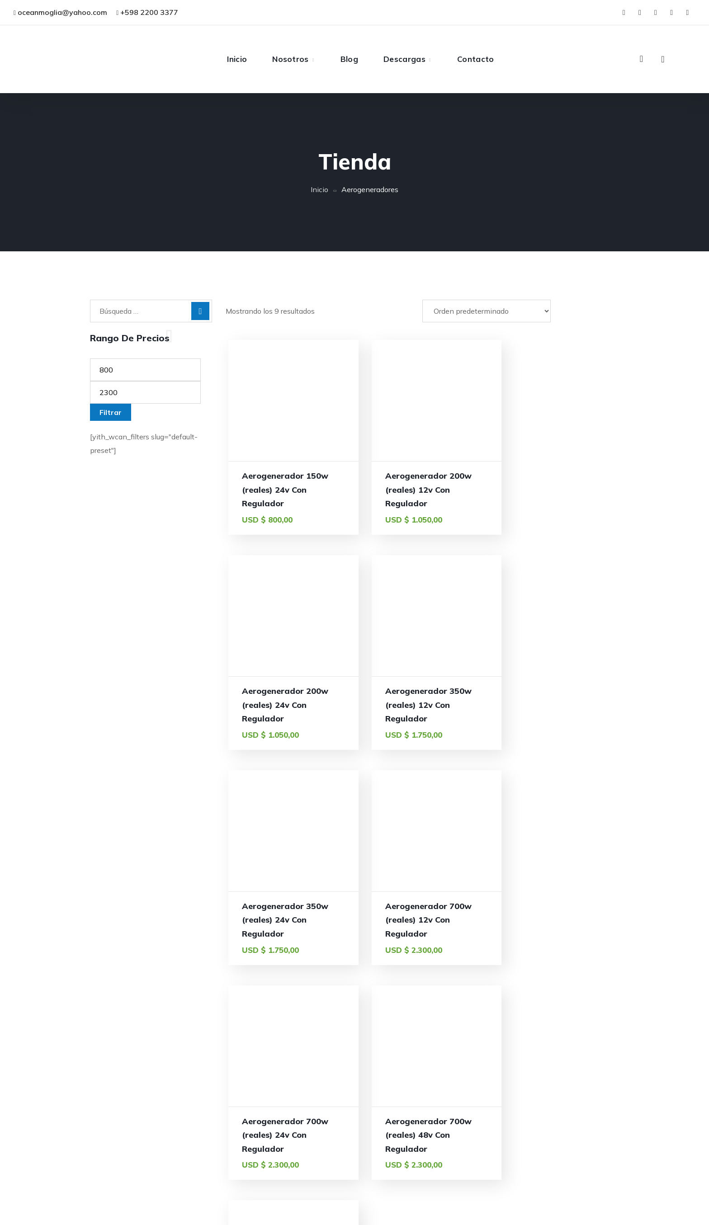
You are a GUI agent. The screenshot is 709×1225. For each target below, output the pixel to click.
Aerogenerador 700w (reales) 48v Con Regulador (420, 920)
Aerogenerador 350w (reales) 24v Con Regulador (420, 705)
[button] (641, 58)
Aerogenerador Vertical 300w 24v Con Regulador (556, 920)
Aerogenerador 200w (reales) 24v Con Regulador (554, 490)
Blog (413, 1178)
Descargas (423, 1196)
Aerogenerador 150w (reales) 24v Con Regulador (285, 490)
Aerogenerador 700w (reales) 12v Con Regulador (554, 705)
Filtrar (110, 412)
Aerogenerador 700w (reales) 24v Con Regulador (285, 920)
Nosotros (420, 1160)
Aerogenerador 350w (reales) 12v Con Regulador (285, 705)
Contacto (421, 1214)
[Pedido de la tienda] (486, 311)
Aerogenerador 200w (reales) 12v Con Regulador (420, 490)
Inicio (319, 189)
